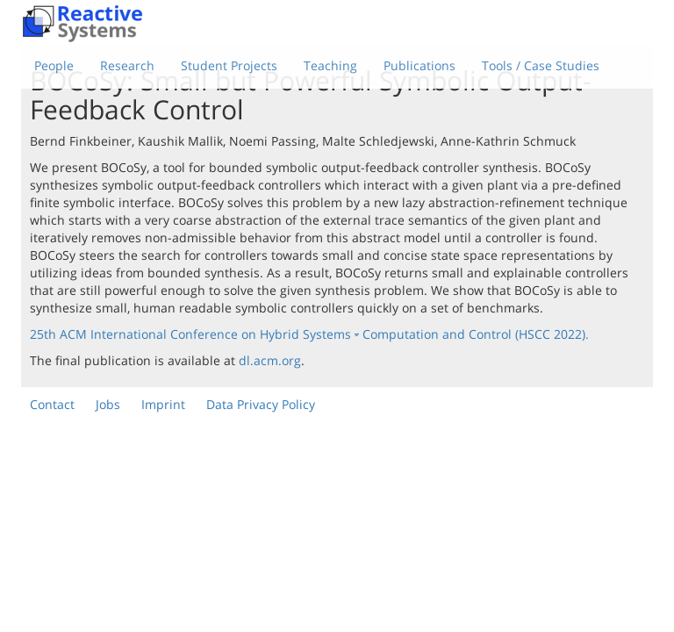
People (54, 65)
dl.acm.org (270, 360)
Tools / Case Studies (540, 65)
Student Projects (229, 65)
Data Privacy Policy (260, 404)
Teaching (330, 65)
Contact (52, 404)
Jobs (108, 404)
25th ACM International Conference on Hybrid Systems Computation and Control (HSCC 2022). (309, 334)
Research (127, 65)
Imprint (163, 404)
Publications (419, 65)
